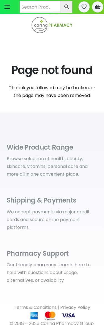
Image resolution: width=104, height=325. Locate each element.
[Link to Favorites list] (84, 6)
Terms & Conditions (35, 307)
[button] (7, 7)
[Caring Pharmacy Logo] (52, 25)
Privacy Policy (75, 307)
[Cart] (97, 6)
